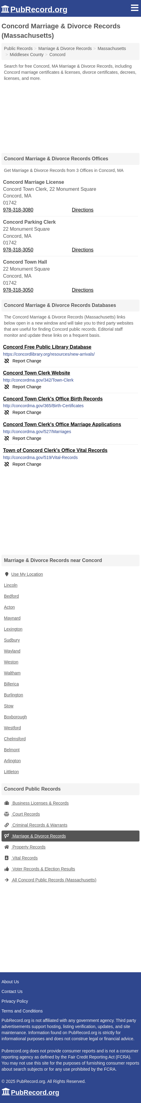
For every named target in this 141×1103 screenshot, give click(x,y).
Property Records (25, 847)
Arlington (12, 760)
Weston (11, 662)
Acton (9, 607)
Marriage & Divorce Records (35, 836)
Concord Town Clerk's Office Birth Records (53, 398)
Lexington (13, 629)
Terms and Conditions (22, 1011)
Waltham (12, 673)
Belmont (11, 749)
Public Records (18, 48)
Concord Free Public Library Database (47, 347)
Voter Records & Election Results (39, 868)
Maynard (12, 618)
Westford (12, 727)
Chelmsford (15, 738)
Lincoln (10, 585)
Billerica (11, 683)
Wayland (12, 651)
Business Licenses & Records (36, 803)
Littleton (11, 771)
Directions (82, 209)
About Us (10, 981)
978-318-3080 (18, 209)
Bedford (11, 596)
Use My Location (23, 574)
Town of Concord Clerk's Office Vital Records (55, 450)
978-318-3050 (18, 249)
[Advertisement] (70, 114)
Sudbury (12, 640)
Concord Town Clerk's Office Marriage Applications (62, 424)
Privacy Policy (15, 1001)
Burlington (13, 694)
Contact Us (12, 991)
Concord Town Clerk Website (36, 372)
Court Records (22, 814)
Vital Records (21, 858)
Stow (8, 705)
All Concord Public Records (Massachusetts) (50, 879)
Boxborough (15, 716)
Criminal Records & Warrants (35, 825)
